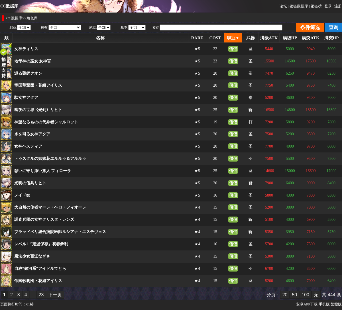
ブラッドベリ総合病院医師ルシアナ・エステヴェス (60, 232)
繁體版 (336, 304)
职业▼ (233, 38)
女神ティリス (26, 49)
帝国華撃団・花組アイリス (38, 85)
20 (285, 294)
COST (215, 38)
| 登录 (327, 6)
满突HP (331, 38)
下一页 (55, 294)
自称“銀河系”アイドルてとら (40, 268)
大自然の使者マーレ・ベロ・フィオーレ (50, 207)
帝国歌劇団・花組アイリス (38, 281)
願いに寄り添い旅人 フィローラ (42, 171)
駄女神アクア (26, 97)
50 (294, 294)
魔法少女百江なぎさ (32, 256)
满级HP (290, 38)
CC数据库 (14, 18)
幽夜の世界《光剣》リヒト (38, 110)
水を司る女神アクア (32, 134)
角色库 (32, 18)
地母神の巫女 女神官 (32, 61)
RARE (197, 38)
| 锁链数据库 (298, 6)
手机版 (324, 304)
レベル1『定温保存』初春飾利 (41, 244)
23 (41, 294)
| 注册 (337, 6)
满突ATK (310, 38)
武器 (250, 38)
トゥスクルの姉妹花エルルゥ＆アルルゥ (50, 158)
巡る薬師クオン (28, 73)
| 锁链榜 (315, 6)
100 (305, 294)
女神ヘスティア (28, 146)
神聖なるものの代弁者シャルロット (46, 122)
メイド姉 (22, 195)
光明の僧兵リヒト (30, 183)
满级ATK (269, 38)
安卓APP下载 (307, 304)
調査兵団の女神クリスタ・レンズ (44, 219)
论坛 (283, 6)
